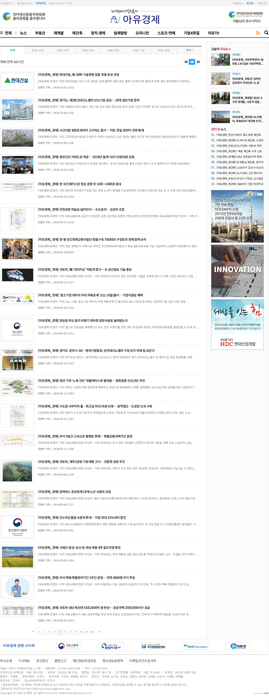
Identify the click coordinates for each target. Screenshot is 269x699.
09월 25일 (38, 50)
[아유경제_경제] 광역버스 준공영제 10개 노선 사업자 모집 (74, 491)
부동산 (40, 32)
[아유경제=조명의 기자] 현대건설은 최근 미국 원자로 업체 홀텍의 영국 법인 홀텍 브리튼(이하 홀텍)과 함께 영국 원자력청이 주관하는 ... (115, 81)
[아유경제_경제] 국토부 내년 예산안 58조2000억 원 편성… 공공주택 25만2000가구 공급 (94, 607)
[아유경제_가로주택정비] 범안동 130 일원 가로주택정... (247, 62)
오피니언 (142, 32)
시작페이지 (6, 3)
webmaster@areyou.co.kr (75, 693)
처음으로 (237, 3)
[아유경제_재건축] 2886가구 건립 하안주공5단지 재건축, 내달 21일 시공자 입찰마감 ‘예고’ (239, 184)
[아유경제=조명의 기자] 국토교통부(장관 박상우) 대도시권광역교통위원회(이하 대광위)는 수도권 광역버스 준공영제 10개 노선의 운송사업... (118, 498)
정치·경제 (98, 32)
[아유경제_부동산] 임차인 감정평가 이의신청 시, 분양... (246, 83)
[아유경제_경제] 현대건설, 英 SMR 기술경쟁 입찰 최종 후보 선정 (78, 74)
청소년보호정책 (112, 660)
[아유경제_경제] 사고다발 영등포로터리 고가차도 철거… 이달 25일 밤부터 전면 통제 (91, 130)
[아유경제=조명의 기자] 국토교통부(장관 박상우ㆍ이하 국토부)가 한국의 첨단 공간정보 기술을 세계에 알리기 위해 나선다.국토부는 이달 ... (117, 276)
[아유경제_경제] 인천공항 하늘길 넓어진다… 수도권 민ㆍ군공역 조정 (81, 209)
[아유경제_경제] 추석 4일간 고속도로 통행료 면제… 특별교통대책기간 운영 (85, 436)
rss (258, 33)
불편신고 (60, 660)
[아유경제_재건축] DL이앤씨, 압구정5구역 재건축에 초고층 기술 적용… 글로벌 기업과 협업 (239, 173)
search (266, 32)
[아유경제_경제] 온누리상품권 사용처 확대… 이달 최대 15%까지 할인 (82, 517)
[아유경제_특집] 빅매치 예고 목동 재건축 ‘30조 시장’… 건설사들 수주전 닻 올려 (238, 135)
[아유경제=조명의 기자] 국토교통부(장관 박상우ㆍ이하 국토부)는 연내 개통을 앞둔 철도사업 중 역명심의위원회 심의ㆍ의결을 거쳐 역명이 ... (118, 554)
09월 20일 (164, 50)
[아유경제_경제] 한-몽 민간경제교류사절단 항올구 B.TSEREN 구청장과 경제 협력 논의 (92, 239)
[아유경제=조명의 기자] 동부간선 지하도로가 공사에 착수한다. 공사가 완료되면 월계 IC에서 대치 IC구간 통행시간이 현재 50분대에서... (115, 164)
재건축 (77, 32)
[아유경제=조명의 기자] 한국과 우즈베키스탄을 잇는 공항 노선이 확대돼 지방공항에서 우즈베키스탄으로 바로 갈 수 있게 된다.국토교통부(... (118, 190)
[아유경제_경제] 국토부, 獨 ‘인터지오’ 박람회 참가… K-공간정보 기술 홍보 (85, 269)
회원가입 (262, 3)
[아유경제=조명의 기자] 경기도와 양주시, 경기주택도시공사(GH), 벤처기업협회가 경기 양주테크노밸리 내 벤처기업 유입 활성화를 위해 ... (116, 357)
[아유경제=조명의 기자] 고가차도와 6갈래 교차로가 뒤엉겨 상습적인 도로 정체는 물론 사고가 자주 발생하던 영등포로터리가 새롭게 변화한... (118, 137)
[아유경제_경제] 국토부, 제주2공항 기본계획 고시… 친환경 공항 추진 (81, 461)
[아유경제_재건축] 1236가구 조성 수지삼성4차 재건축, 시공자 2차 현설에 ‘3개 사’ (239, 167)
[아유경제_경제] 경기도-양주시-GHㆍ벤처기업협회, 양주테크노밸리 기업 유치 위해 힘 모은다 (96, 350)
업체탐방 (120, 32)
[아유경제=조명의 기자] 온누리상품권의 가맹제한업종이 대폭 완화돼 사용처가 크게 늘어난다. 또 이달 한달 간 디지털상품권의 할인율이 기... (118, 524)
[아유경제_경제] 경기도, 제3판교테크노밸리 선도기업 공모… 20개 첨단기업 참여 (88, 100)
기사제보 (24, 660)
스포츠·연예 (166, 32)
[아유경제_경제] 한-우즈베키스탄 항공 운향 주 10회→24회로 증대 (79, 184)
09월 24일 (63, 50)
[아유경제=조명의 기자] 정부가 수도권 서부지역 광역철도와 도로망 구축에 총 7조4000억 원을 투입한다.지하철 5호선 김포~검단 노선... (115, 413)
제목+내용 (198, 62)
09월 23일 (88, 50)
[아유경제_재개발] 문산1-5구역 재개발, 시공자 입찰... (247, 100)
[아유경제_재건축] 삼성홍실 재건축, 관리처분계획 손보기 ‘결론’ (239, 162)
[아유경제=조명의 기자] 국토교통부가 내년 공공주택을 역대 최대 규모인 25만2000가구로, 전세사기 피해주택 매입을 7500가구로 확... (114, 614)
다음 (92, 631)
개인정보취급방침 (84, 660)
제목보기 (186, 62)
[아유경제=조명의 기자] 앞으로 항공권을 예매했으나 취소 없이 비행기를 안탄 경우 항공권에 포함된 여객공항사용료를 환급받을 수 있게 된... (118, 327)
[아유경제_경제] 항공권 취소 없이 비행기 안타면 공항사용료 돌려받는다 (83, 320)
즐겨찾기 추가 (24, 3)
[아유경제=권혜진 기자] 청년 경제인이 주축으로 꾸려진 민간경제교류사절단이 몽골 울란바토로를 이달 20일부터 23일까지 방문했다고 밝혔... (118, 246)
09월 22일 (113, 50)
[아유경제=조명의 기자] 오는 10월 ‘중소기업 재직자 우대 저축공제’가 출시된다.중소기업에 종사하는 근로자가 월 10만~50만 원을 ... (113, 302)
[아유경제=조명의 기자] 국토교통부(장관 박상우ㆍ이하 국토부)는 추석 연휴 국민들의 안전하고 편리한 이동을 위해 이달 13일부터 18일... (116, 443)
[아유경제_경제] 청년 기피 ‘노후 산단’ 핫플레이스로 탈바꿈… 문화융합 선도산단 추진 (91, 380)
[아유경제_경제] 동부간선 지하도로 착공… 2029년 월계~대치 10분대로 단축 (86, 157)
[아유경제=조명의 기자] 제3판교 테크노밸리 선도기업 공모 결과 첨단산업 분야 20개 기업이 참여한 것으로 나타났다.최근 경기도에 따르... (116, 107)
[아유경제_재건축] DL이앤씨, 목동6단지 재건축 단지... (247, 119)
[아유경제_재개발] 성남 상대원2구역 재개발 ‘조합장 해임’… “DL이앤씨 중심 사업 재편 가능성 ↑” (239, 157)
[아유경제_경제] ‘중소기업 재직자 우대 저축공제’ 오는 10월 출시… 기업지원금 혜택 (90, 295)
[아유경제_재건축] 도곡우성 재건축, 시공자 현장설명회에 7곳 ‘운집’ (239, 140)
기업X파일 (191, 32)
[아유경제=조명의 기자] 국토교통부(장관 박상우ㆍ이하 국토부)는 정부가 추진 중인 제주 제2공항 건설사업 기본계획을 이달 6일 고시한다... (117, 468)
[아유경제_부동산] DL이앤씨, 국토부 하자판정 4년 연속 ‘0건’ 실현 (239, 146)
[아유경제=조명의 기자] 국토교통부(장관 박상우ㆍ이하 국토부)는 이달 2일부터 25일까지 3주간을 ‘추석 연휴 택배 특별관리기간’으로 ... (115, 584)
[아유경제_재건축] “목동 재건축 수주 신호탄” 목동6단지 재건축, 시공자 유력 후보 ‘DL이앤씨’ (239, 151)
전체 (7, 32)
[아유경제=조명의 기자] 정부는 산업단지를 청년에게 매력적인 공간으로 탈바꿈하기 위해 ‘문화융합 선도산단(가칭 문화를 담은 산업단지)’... (117, 387)
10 (86, 631)
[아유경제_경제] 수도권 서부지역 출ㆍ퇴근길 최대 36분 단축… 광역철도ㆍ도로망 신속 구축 (95, 406)
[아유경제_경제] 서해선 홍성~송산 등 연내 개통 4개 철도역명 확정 (79, 547)
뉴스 (23, 32)
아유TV (213, 32)
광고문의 (42, 660)
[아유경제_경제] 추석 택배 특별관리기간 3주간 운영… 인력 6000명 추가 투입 (86, 577)
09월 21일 (139, 50)
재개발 (59, 32)
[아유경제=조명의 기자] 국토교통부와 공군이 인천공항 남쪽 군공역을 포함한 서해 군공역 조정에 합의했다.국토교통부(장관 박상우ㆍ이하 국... (119, 216)
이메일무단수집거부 (142, 660)
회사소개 (6, 660)
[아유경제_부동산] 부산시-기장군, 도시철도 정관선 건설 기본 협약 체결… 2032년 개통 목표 (240, 178)
